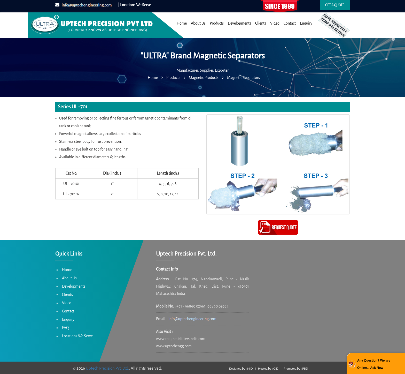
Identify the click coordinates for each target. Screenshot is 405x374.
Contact (290, 23)
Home (182, 23)
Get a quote (334, 5)
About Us (198, 23)
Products (217, 23)
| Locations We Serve (134, 5)
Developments (239, 23)
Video (274, 23)
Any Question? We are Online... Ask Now (373, 364)
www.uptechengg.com (174, 346)
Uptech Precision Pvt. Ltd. (107, 368)
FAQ (65, 328)
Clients (260, 23)
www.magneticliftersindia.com (180, 339)
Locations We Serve (77, 336)
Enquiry (306, 23)
